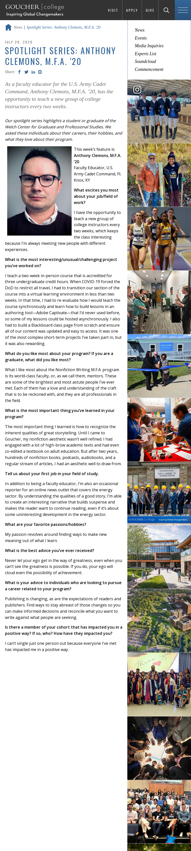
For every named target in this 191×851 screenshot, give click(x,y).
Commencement (149, 69)
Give (150, 10)
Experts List (145, 53)
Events (141, 38)
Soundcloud (145, 61)
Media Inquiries (149, 45)
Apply (132, 10)
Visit (113, 10)
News (18, 27)
